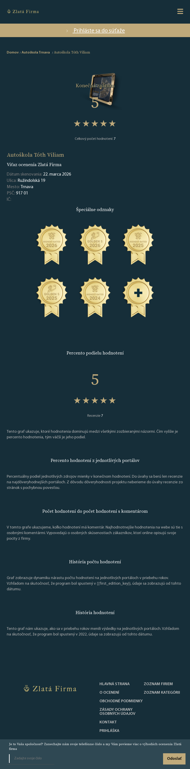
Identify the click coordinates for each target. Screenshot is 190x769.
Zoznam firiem (158, 684)
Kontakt (108, 722)
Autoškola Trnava (36, 52)
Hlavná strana (114, 684)
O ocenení (109, 693)
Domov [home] (13, 52)
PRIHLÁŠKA (109, 731)
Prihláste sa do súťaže (95, 31)
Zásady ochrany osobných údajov (117, 712)
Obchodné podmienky (121, 701)
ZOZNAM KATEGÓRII (162, 693)
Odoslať (174, 759)
